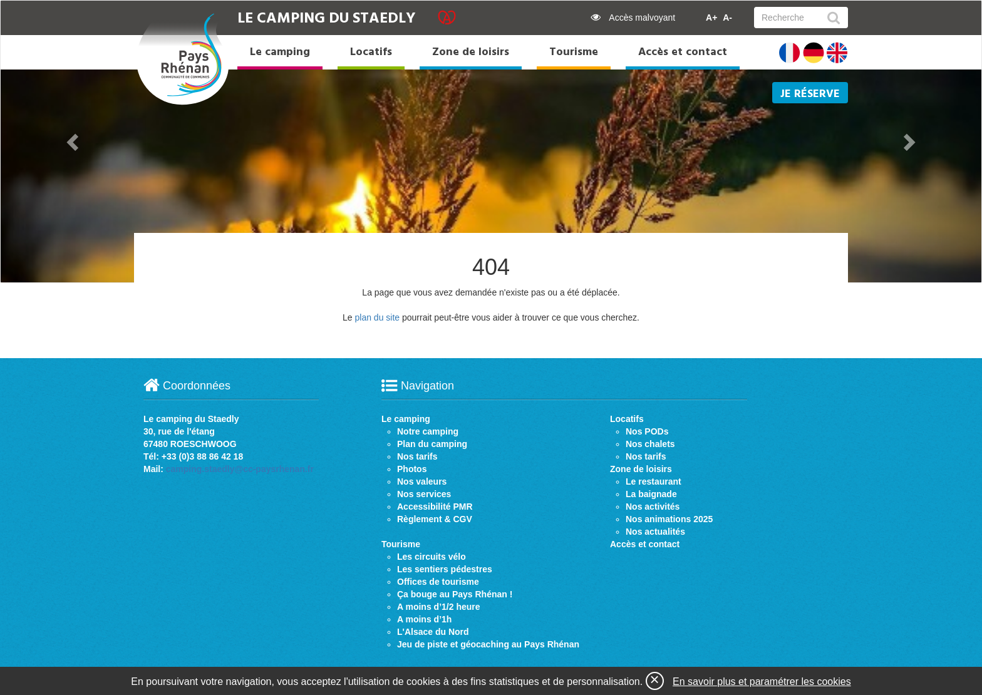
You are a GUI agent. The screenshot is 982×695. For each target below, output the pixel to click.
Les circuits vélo (431, 557)
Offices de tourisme (438, 582)
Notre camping (427, 431)
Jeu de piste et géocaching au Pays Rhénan (488, 644)
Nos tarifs (417, 456)
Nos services (424, 494)
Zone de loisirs (470, 52)
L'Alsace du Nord (433, 632)
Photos (411, 469)
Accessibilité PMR (435, 507)
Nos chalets (650, 444)
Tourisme (573, 52)
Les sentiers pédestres (444, 569)
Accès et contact (682, 52)
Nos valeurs (422, 481)
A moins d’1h (424, 619)
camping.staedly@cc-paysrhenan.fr (240, 469)
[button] (74, 141)
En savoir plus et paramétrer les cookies (762, 681)
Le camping (280, 52)
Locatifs (371, 52)
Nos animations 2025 (669, 519)
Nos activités (653, 507)
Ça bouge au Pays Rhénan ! (454, 594)
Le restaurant (653, 481)
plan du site (377, 317)
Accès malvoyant (633, 18)
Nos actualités (655, 532)
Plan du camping (432, 444)
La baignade (651, 494)
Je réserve (810, 94)
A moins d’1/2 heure (438, 607)
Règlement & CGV (434, 519)
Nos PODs (647, 431)
